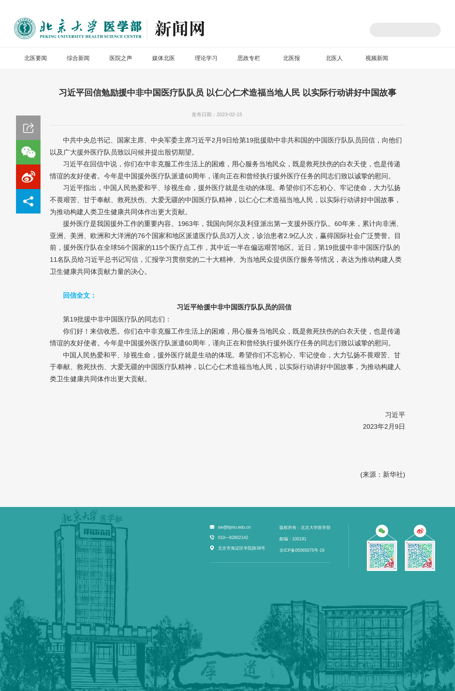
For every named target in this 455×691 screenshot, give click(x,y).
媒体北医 (163, 58)
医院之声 (120, 58)
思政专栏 (248, 58)
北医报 (291, 58)
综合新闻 (78, 58)
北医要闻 (35, 58)
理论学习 (206, 58)
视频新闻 (376, 58)
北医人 (334, 58)
